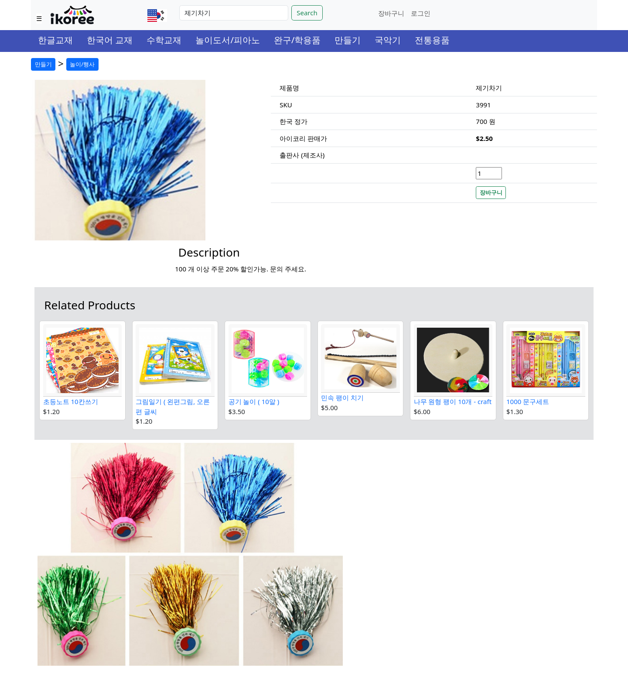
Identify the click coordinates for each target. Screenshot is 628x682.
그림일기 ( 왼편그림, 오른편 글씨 (173, 406)
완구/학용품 (297, 40)
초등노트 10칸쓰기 (70, 401)
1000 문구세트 (527, 401)
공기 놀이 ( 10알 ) (254, 401)
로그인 (420, 13)
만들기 (347, 40)
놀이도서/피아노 (227, 40)
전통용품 (432, 40)
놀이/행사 (82, 64)
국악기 (388, 40)
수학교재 (164, 40)
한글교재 (55, 40)
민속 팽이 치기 (342, 397)
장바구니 (391, 13)
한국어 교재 (110, 40)
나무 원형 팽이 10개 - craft (453, 401)
